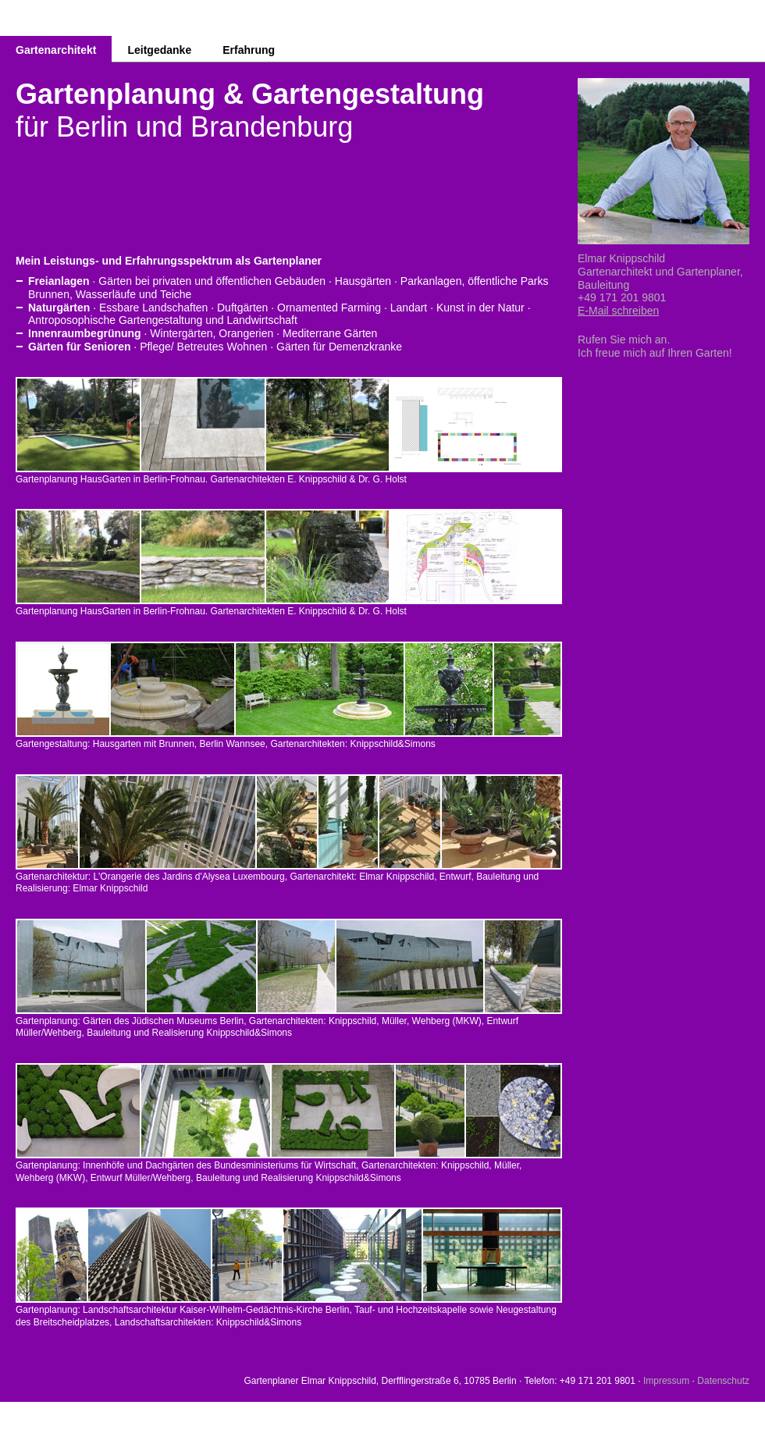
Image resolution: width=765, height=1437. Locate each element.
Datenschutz (723, 1380)
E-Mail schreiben (618, 310)
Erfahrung (248, 50)
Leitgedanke (159, 50)
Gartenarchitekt (56, 50)
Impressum (666, 1380)
